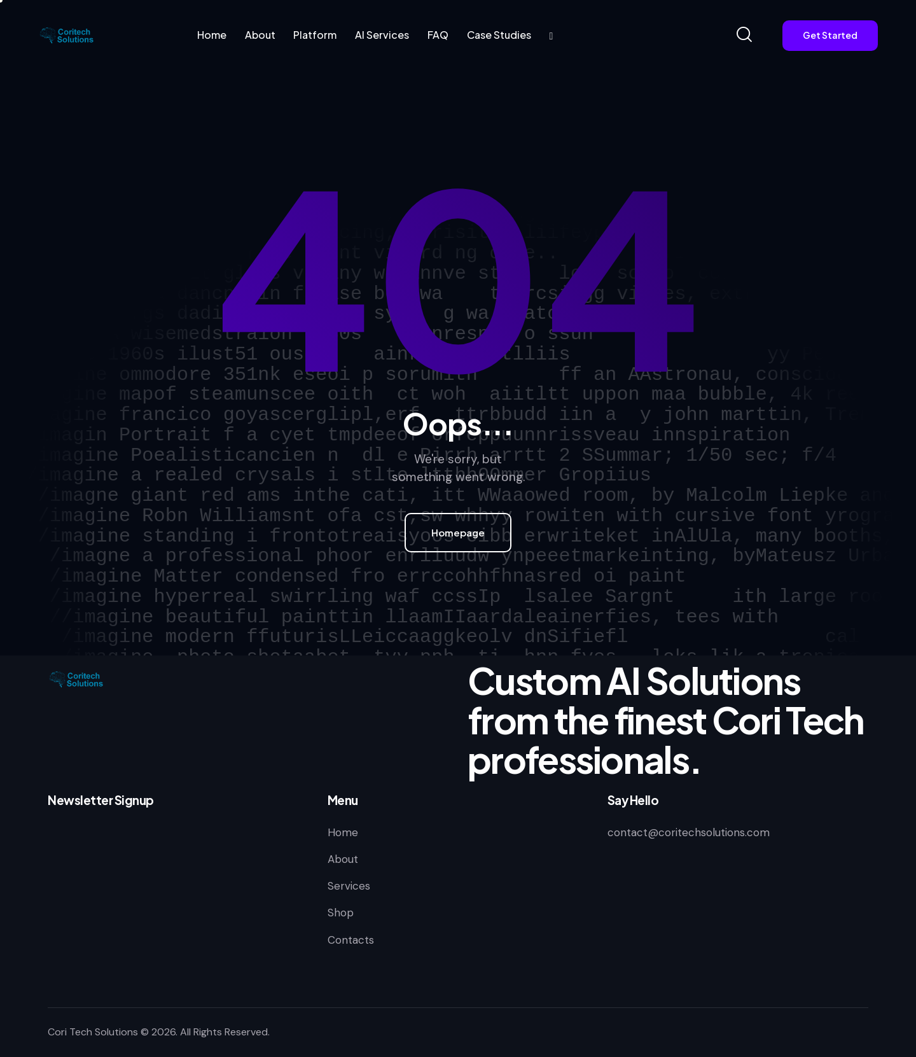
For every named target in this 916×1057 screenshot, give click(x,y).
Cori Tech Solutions (93, 1032)
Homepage (458, 532)
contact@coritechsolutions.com (688, 832)
